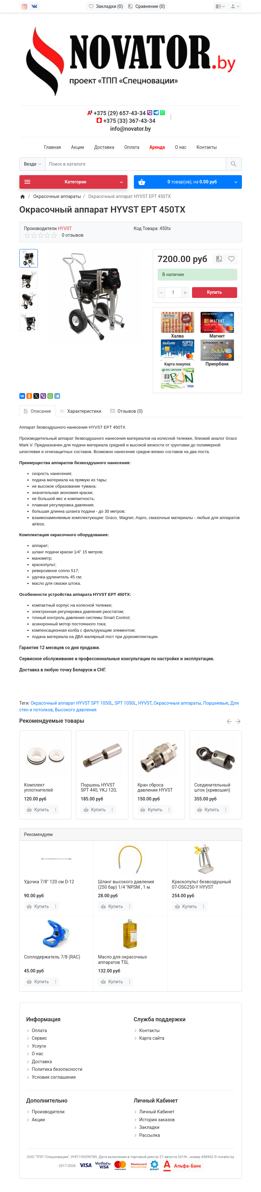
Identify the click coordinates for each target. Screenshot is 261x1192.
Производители (48, 1111)
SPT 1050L (125, 703)
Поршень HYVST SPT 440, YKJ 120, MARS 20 (99, 790)
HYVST (145, 703)
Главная (52, 147)
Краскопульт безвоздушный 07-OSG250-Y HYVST (201, 884)
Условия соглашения (54, 1077)
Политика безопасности (57, 1069)
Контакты (206, 147)
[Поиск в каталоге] (135, 164)
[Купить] (38, 906)
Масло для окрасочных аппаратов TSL (122, 959)
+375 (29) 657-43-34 (120, 113)
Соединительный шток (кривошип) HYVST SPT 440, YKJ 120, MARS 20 (215, 792)
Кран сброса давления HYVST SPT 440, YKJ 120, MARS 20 (156, 792)
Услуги (39, 1046)
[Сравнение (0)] (146, 6)
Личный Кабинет (157, 1111)
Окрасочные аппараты (177, 703)
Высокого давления (76, 709)
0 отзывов (73, 235)
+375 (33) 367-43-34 (129, 121)
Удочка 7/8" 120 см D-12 (49, 881)
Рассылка (149, 1135)
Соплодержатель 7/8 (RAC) (52, 956)
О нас (180, 147)
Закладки (149, 1127)
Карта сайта (151, 1038)
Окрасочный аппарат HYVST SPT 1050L (72, 703)
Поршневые (215, 703)
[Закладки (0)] (106, 6)
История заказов (157, 1119)
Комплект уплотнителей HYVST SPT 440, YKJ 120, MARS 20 (45, 792)
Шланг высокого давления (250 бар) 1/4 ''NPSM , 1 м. (126, 884)
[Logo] (130, 58)
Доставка (104, 147)
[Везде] (32, 164)
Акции (77, 147)
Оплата (132, 147)
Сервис (39, 1038)
